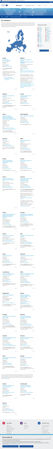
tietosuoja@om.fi (25, 167)
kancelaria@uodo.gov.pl (26, 301)
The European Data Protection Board (15, 16)
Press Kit (25, 428)
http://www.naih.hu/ (26, 222)
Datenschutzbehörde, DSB (8, 77)
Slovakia (48, 37)
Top (16, 89)
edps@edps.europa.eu (25, 148)
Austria (40, 27)
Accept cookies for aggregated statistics (10, 446)
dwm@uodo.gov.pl (23, 302)
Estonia (40, 36)
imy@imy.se (24, 364)
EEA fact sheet (6, 378)
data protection (17, 443)
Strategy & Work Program (11, 428)
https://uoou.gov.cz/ (26, 122)
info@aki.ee (6, 167)
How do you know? (21, 0)
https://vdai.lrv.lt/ (26, 262)
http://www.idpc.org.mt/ (27, 282)
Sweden (48, 41)
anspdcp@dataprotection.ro (26, 324)
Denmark (40, 34)
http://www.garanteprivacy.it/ (27, 243)
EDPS (40, 35)
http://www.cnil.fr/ (8, 186)
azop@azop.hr (24, 102)
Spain (48, 40)
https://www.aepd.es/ (8, 364)
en (50, 2)
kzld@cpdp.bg (7, 102)
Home (2, 16)
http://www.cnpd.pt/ (8, 324)
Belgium (40, 28)
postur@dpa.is (7, 391)
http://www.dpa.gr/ (8, 224)
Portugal (48, 35)
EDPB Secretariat (9, 426)
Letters (43, 428)
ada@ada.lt (24, 261)
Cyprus (40, 31)
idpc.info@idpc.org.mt (25, 281)
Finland (40, 37)
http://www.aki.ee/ (8, 168)
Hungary (40, 42)
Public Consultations (45, 429)
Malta (48, 32)
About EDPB (19, 5)
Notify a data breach (43, 50)
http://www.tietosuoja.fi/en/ (27, 168)
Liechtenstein (41, 45)
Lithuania (48, 30)
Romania (48, 36)
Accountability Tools (45, 431)
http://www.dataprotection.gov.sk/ (10, 345)
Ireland (48, 27)
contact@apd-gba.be (25, 68)
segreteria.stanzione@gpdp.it (27, 242)
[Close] (50, 437)
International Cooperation (46, 432)
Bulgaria (40, 29)
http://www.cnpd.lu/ (8, 281)
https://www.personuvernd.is (9, 392)
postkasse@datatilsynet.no (9, 409)
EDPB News (26, 425)
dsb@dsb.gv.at (7, 65)
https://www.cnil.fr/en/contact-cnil (8, 187)
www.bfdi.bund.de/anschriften (25, 205)
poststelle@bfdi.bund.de (26, 186)
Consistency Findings (45, 426)
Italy (47, 28)
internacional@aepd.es (8, 363)
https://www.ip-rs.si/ (26, 345)
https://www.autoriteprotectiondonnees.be (27, 70)
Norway (40, 46)
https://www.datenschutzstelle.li (28, 392)
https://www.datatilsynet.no (9, 410)
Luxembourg (49, 31)
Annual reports (9, 433)
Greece (40, 41)
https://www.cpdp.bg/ (8, 103)
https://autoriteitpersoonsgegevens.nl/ (9, 302)
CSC (45, 5)
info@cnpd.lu (7, 280)
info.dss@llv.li (24, 391)
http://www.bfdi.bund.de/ (27, 187)
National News (26, 426)
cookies (11, 443)
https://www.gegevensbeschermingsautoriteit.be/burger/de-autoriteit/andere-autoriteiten (27, 86)
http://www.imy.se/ (26, 365)
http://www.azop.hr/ (26, 103)
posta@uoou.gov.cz (25, 121)
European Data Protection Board (5, 2)
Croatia (40, 30)
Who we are (8, 425)
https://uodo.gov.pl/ (26, 303)
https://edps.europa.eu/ (26, 149)
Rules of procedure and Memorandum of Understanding (10, 430)
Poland (48, 34)
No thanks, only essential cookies (26, 446)
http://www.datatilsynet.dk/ (9, 146)
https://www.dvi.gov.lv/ (9, 262)
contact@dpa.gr (7, 223)
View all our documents (45, 425)
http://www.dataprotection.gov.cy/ (10, 129)
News (39, 5)
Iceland (40, 44)
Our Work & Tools (29, 5)
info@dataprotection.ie (8, 240)
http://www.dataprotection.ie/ (10, 241)
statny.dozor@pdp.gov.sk (8, 344)
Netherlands (49, 33)
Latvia (48, 29)
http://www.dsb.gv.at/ (8, 66)
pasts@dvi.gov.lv (7, 261)
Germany (40, 40)
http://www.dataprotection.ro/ (28, 325)
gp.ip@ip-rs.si (24, 344)
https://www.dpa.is (5, 393)
